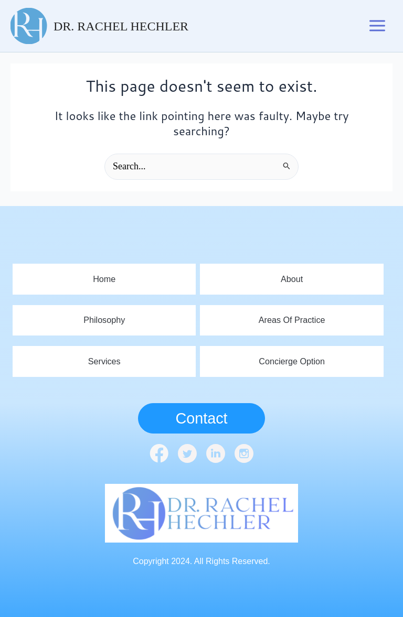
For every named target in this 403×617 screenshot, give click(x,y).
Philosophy (104, 319)
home (104, 277)
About (292, 277)
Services (104, 360)
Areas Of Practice (291, 319)
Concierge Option (292, 360)
